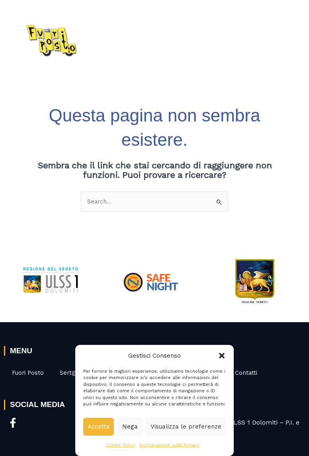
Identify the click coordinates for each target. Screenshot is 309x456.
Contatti (246, 372)
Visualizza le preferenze (186, 426)
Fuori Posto (28, 372)
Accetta (99, 426)
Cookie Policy (120, 445)
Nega (130, 426)
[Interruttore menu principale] (292, 37)
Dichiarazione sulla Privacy (169, 445)
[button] (222, 356)
